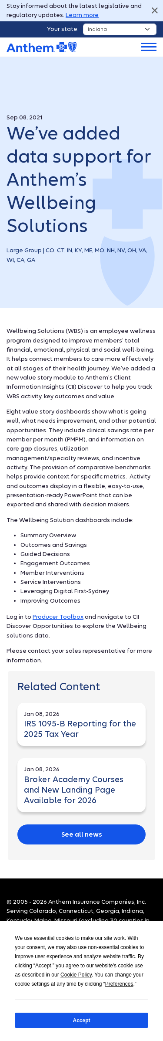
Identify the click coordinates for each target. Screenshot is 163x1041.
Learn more (82, 15)
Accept (81, 1020)
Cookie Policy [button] (76, 975)
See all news (81, 834)
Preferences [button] (119, 984)
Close (155, 10)
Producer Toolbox (58, 617)
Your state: (63, 29)
